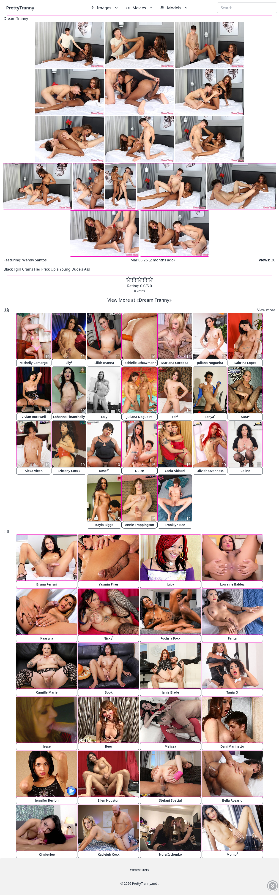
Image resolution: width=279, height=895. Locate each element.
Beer (108, 746)
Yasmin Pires (108, 584)
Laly (104, 417)
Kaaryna (46, 638)
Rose (104, 470)
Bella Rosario (232, 800)
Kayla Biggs (104, 525)
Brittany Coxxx (68, 471)
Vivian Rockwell (34, 417)
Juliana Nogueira (210, 363)
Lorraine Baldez (232, 584)
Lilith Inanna (104, 363)
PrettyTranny (20, 8)
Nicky (109, 638)
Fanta (232, 638)
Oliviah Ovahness (210, 471)
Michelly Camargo (34, 363)
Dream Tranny (16, 18)
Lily (69, 362)
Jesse (47, 746)
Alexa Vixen (34, 471)
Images (104, 8)
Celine (245, 471)
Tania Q (232, 692)
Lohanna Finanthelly (69, 417)
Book (109, 692)
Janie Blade (170, 692)
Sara (245, 416)
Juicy (170, 584)
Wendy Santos (34, 260)
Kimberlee (47, 854)
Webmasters (139, 870)
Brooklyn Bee (174, 525)
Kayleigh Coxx (108, 854)
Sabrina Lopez (245, 363)
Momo (232, 854)
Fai (175, 416)
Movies (139, 8)
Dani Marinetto (232, 746)
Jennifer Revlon (47, 800)
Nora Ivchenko (170, 854)
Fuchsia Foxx (171, 638)
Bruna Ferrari (46, 584)
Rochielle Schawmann (139, 363)
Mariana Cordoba (174, 363)
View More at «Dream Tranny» (139, 300)
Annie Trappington (139, 525)
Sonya (210, 416)
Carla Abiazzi (175, 471)
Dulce (139, 471)
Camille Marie (46, 692)
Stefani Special (170, 800)
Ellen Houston (109, 800)
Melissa (170, 746)
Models (175, 8)
